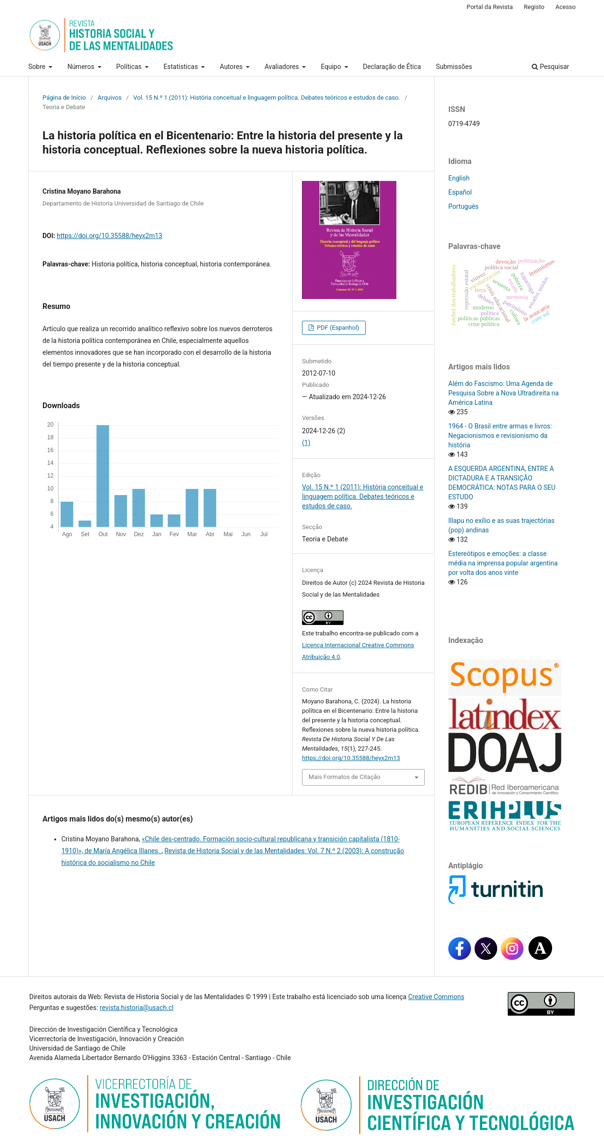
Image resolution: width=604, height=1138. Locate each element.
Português (463, 206)
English (459, 178)
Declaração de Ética (392, 66)
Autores (232, 66)
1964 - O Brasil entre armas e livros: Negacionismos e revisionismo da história (500, 435)
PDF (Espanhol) (337, 327)
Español (460, 192)
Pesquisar (550, 66)
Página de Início (64, 97)
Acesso (565, 6)
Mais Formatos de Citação (344, 776)
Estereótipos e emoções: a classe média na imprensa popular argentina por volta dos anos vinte (503, 563)
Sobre (37, 66)
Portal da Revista (490, 6)
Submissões (454, 66)
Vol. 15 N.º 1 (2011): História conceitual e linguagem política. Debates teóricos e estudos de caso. (267, 97)
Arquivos (110, 97)
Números (81, 66)
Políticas (129, 66)
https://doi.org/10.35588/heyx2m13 (109, 236)
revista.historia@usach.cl (136, 1007)
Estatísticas (182, 66)
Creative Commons (436, 997)
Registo (534, 6)
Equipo (332, 66)
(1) (306, 442)
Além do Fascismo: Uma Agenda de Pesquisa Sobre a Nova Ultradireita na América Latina (503, 393)
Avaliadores (283, 66)
